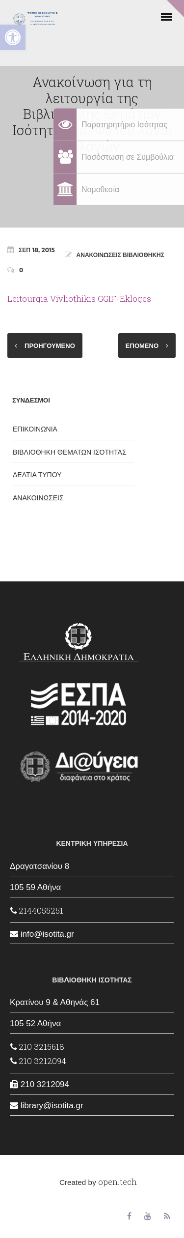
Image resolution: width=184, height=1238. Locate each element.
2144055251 (36, 910)
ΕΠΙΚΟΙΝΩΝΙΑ (35, 429)
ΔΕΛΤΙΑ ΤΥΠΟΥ (37, 475)
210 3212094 (38, 1060)
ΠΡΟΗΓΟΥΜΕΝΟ (50, 345)
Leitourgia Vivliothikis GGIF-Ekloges (79, 298)
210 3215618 (37, 1046)
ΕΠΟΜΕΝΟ (142, 345)
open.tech (117, 1181)
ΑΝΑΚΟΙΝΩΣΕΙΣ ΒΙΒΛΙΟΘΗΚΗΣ (120, 255)
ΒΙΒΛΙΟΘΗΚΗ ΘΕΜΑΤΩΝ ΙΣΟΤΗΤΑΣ (70, 452)
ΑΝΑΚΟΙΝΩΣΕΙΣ (38, 498)
